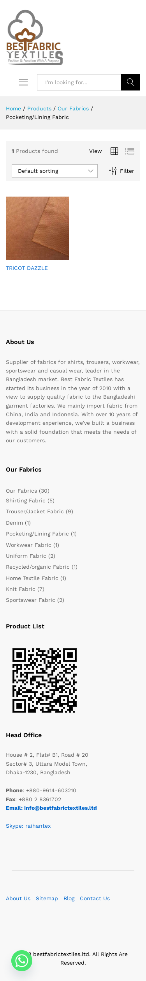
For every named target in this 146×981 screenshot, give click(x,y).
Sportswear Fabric (30, 600)
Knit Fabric (20, 589)
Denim (14, 523)
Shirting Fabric (26, 500)
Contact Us (95, 898)
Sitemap (47, 898)
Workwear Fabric (28, 545)
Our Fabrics (21, 491)
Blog (68, 898)
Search (130, 82)
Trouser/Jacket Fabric (35, 511)
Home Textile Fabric (32, 578)
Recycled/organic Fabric (38, 567)
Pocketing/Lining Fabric (37, 533)
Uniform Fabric (26, 556)
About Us (18, 898)
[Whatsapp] (21, 960)
